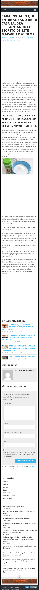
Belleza (5, 484)
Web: (5, 441)
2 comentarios (13, 359)
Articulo (5, 482)
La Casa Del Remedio (8, 37)
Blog (14, 588)
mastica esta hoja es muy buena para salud (16, 518)
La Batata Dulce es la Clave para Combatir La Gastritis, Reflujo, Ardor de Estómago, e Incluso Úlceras (18, 539)
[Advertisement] (19, 61)
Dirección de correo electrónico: (13, 432)
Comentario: (7, 404)
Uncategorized (7, 498)
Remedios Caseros (9, 495)
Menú (5, 10)
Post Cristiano (7, 493)
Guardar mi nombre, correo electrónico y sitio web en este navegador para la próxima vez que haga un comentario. (19, 454)
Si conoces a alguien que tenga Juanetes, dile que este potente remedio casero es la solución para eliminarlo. (19, 562)
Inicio (5, 490)
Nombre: (6, 423)
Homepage (23, 588)
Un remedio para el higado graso (13, 506)
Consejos (6, 487)
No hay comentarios (14, 40)
